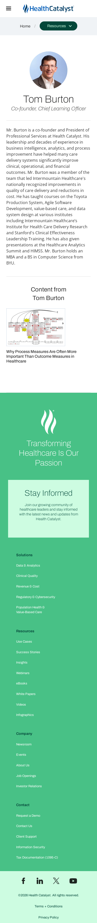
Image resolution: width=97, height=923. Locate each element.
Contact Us (24, 826)
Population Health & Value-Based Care (30, 610)
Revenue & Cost (27, 586)
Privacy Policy (48, 917)
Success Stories (28, 652)
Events (21, 754)
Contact (23, 805)
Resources (25, 631)
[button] (8, 8)
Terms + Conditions (49, 906)
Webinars (23, 673)
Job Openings (26, 776)
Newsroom (24, 744)
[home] (57, 9)
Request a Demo (28, 815)
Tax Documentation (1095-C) (37, 857)
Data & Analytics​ (28, 565)
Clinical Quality (27, 576)
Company (24, 734)
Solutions (24, 555)
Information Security (30, 847)
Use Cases (24, 641)
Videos (21, 704)
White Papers (26, 694)
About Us (23, 765)
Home (25, 26)
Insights (22, 662)
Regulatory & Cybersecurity (35, 597)
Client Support (26, 836)
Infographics (25, 715)
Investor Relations (29, 786)
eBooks (21, 683)
